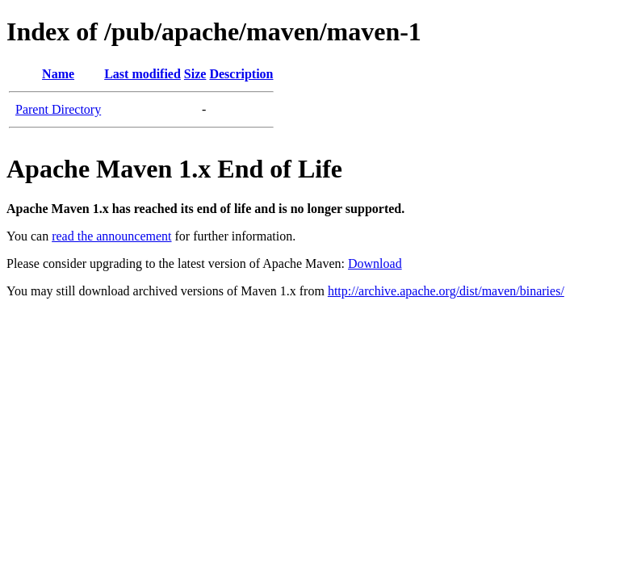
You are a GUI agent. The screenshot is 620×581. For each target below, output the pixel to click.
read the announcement (111, 236)
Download (375, 263)
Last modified (142, 74)
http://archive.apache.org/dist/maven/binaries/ (446, 291)
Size (195, 74)
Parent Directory (58, 109)
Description (241, 74)
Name (58, 74)
